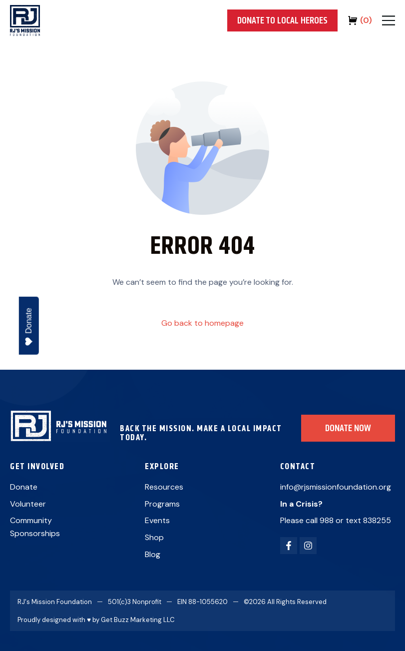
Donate (28, 327)
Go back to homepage (202, 323)
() (366, 20)
